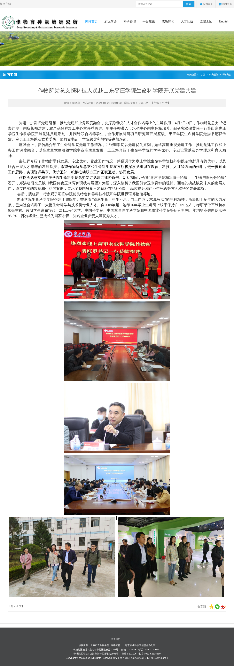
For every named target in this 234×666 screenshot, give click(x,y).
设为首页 (208, 4)
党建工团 (206, 21)
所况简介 (110, 21)
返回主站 (5, 3)
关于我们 (115, 639)
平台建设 (149, 21)
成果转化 (168, 21)
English (224, 21)
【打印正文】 (16, 606)
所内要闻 (213, 74)
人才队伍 (187, 21)
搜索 (188, 4)
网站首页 (91, 21)
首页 (202, 74)
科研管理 (129, 21)
